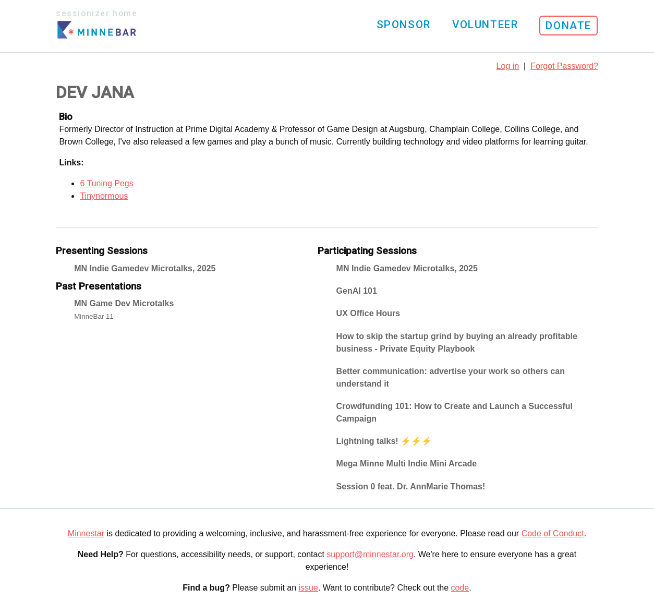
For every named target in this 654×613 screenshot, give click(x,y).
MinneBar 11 (94, 316)
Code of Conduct (553, 533)
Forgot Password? (564, 66)
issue (308, 587)
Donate (568, 25)
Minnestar (86, 533)
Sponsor (404, 24)
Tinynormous (104, 195)
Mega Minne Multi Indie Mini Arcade (406, 463)
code (460, 587)
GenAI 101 (356, 290)
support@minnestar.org (370, 554)
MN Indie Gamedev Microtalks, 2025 (144, 268)
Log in (507, 66)
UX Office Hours (368, 313)
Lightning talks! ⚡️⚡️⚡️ (384, 441)
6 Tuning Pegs (106, 183)
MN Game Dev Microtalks (124, 303)
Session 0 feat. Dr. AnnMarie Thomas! (411, 486)
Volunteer (485, 24)
